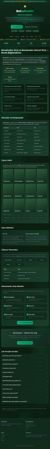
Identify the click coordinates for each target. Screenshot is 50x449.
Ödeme (31, 36)
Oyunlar (22, 36)
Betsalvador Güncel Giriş (31, 27)
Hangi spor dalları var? (25, 372)
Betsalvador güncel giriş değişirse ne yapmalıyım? (25, 401)
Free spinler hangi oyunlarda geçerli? (25, 385)
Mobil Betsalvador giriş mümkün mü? (25, 381)
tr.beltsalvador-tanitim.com (21, 1)
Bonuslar (17, 36)
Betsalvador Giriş (16, 27)
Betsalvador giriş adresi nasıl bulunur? (25, 356)
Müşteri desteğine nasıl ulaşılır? (25, 397)
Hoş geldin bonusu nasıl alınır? (25, 364)
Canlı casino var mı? (25, 389)
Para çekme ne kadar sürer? (25, 368)
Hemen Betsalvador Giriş (25, 322)
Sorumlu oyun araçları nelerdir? (25, 393)
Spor (27, 36)
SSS (40, 36)
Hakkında (11, 36)
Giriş (36, 36)
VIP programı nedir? (25, 376)
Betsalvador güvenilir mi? (25, 360)
